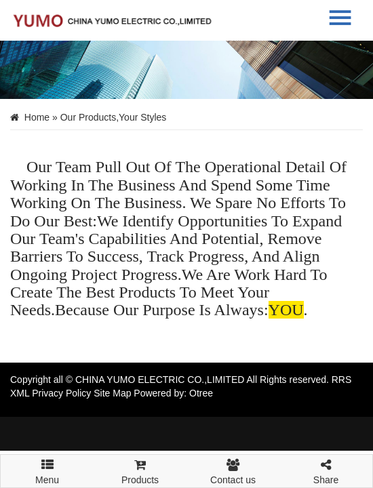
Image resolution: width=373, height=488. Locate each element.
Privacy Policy (61, 393)
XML (19, 393)
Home (37, 117)
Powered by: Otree (173, 393)
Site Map (112, 393)
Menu (47, 465)
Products (140, 470)
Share (325, 470)
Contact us (232, 470)
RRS (342, 379)
